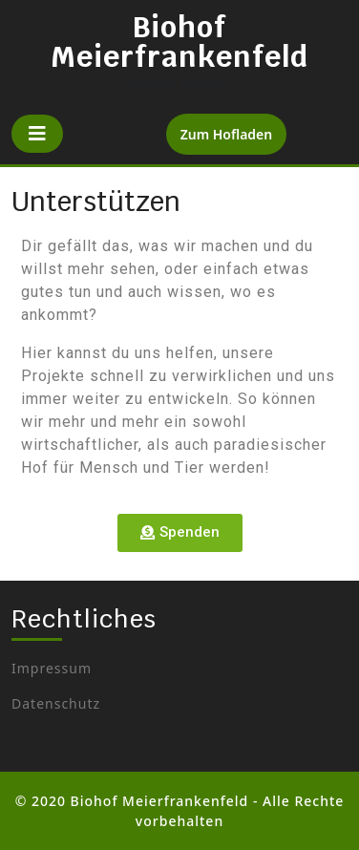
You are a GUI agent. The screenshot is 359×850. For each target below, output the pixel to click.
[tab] (37, 134)
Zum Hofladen (233, 128)
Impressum (51, 668)
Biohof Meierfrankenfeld (179, 42)
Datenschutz (55, 703)
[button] (180, 533)
